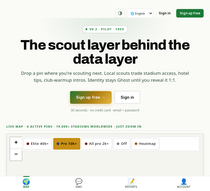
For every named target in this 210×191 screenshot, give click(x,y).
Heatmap (145, 143)
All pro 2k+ (97, 143)
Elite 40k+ (38, 143)
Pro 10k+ (67, 143)
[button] (16, 143)
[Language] (140, 13)
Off (122, 143)
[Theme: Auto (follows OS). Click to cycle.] (120, 13)
